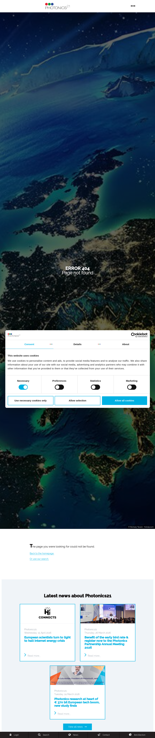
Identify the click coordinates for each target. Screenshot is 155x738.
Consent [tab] (29, 344)
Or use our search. (39, 559)
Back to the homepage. (42, 553)
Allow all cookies (124, 400)
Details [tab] (78, 344)
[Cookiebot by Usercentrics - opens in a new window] (133, 335)
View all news (77, 726)
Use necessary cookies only (30, 400)
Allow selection (77, 400)
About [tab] (125, 344)
